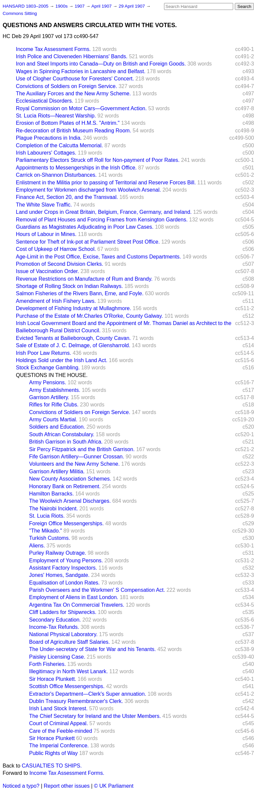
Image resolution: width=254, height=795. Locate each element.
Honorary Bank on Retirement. (65, 486)
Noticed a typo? (21, 786)
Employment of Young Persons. (66, 560)
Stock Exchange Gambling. (48, 367)
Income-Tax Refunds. (54, 627)
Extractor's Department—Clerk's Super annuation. (87, 694)
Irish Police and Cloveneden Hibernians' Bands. (71, 56)
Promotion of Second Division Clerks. (59, 264)
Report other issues (67, 786)
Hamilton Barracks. (51, 493)
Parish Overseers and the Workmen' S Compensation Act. (97, 590)
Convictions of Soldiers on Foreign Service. (66, 86)
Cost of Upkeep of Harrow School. (56, 249)
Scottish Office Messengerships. (67, 686)
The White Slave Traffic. (44, 205)
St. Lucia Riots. (47, 516)
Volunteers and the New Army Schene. (74, 464)
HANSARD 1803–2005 (25, 6)
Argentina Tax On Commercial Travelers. (76, 605)
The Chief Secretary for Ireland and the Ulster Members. (95, 716)
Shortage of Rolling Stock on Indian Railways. (69, 286)
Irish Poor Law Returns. (43, 353)
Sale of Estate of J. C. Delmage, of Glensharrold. (73, 345)
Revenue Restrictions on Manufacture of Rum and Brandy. (84, 279)
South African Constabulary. (61, 434)
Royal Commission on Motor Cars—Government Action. (81, 108)
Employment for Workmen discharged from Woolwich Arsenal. (88, 190)
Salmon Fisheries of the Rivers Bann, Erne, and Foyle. (80, 293)
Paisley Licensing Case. (57, 657)
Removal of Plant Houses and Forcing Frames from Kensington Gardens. (102, 219)
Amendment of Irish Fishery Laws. (56, 301)
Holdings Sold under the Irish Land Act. (61, 360)
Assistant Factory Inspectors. (63, 568)
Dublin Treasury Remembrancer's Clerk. (76, 701)
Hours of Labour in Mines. (46, 234)
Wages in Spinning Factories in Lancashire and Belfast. (81, 71)
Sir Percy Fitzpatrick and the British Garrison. (82, 449)
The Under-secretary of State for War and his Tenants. (92, 649)
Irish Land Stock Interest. (58, 708)
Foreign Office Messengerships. (66, 523)
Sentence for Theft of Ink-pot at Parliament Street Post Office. (88, 242)
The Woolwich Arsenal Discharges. (70, 501)
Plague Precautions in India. (49, 138)
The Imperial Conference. (59, 745)
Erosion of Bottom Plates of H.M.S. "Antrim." (68, 123)
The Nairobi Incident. (53, 508)
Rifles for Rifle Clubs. (53, 404)
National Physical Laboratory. (63, 634)
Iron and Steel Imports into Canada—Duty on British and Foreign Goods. (101, 64)
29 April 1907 (132, 6)
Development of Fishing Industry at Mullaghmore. (73, 308)
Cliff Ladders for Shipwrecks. (62, 612)
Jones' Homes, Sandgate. (59, 575)
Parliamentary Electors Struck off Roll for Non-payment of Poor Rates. (98, 160)
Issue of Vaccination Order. (47, 271)
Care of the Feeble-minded (60, 731)
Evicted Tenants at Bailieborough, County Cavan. (73, 338)
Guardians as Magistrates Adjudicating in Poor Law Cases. (84, 227)
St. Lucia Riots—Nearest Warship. (56, 115)
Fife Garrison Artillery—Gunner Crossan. (76, 456)
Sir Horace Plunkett (52, 738)
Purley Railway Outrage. (57, 553)
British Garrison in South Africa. (66, 441)
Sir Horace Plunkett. (52, 679)
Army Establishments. (54, 390)
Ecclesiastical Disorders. (44, 101)
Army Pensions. (47, 382)
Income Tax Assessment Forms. (53, 49)
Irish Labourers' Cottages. (46, 153)
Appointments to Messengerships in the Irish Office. (76, 167)
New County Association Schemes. (70, 479)
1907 (80, 6)
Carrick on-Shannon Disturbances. (56, 175)
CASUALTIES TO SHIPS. (52, 766)
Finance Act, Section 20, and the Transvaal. (67, 197)
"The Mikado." (45, 531)
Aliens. (37, 545)
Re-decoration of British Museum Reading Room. (73, 130)
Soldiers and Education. (57, 427)
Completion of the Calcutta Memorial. (59, 145)
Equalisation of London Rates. (64, 582)
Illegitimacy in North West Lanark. (68, 671)
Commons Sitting (20, 13)
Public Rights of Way (53, 753)
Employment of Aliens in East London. (73, 597)
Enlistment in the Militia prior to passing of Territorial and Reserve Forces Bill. (106, 182)
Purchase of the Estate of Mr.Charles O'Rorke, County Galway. (89, 316)
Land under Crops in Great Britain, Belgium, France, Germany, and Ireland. (104, 212)
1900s (62, 6)
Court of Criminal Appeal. (58, 723)
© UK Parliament (113, 786)
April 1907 (102, 6)
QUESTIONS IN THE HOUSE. (52, 375)
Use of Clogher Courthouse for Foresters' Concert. (75, 78)
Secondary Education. (55, 620)
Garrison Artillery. (49, 397)
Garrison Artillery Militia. (57, 471)
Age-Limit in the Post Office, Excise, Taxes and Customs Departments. (98, 256)
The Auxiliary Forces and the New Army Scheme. (73, 93)
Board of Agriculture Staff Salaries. (69, 642)
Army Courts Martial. (53, 419)
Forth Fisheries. (47, 664)
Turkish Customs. (49, 538)
